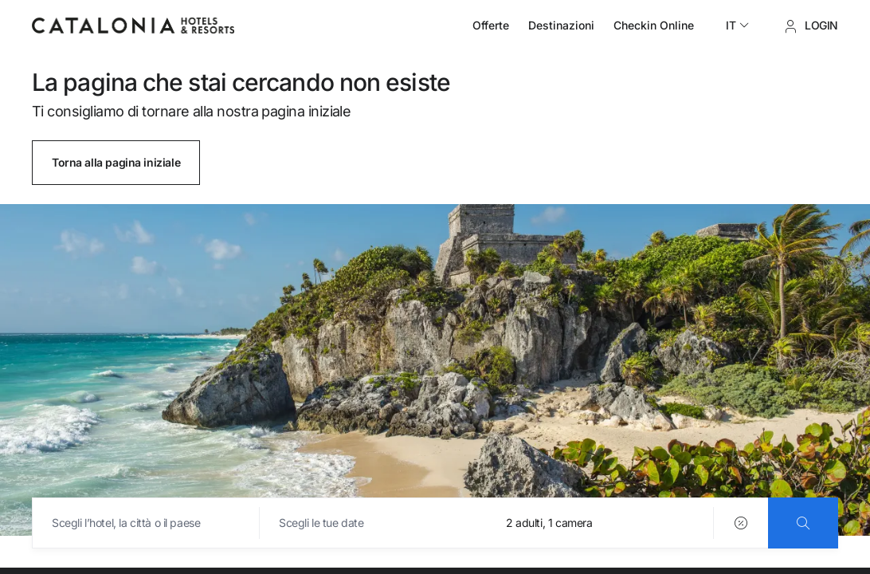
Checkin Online (653, 25)
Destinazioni (561, 25)
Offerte (490, 25)
